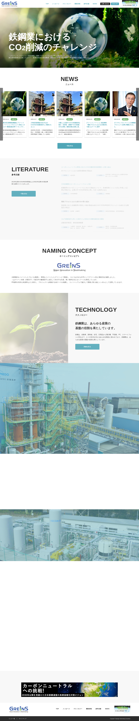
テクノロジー (67, 4)
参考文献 (86, 4)
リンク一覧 (12, 718)
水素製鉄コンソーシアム (10, 4)
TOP (47, 4)
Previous (1, 114)
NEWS (95, 4)
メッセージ (55, 4)
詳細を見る (87, 346)
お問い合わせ (105, 4)
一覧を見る (69, 146)
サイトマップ (22, 718)
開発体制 (77, 4)
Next (137, 114)
